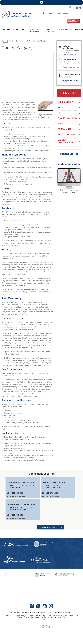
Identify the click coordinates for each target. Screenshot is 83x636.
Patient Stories (69, 154)
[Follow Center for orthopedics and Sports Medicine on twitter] (73, 7)
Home (3, 30)
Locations (48, 17)
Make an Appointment (68, 47)
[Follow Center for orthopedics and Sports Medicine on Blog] (80, 7)
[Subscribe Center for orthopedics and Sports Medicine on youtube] (77, 7)
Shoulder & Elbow (67, 119)
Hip (59, 113)
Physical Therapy (66, 135)
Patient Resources (50, 31)
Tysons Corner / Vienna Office (21, 483)
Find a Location (69, 60)
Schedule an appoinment (69, 55)
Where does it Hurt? (71, 75)
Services (69, 93)
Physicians (21, 30)
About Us (11, 30)
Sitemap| (35, 613)
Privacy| (28, 613)
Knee (60, 108)
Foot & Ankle (34, 41)
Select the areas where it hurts (70, 81)
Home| (13, 613)
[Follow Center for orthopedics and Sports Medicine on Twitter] (38, 606)
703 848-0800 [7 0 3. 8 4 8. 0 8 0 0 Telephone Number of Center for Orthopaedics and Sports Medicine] (16, 493)
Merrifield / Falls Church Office (21, 505)
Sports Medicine (66, 103)
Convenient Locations (42, 474)
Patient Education (69, 164)
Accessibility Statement (63, 613)
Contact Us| (50, 613)
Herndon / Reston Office (54, 483)
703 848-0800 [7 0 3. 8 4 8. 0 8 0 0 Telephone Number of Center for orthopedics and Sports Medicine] (61, 17)
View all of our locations (70, 67)
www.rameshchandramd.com (41, 620)
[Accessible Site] (41, 2)
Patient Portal (65, 30)
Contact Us (78, 30)
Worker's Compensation (65, 141)
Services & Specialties (34, 31)
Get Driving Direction (17, 497)
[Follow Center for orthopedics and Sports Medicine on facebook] (70, 7)
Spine (60, 124)
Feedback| (42, 613)
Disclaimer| (21, 613)
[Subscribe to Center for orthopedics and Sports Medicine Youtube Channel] (45, 606)
